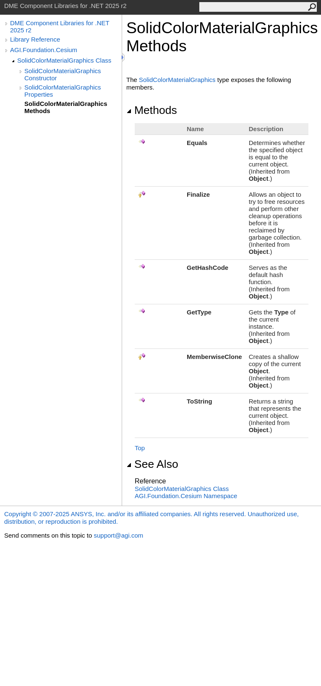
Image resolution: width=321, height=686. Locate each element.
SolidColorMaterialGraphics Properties (62, 91)
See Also (152, 464)
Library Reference (35, 39)
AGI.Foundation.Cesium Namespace (186, 495)
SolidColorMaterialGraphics (177, 79)
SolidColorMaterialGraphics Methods (65, 107)
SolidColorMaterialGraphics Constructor (62, 74)
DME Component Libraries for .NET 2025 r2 (59, 26)
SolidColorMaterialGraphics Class (64, 60)
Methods (151, 110)
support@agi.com (118, 535)
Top (140, 447)
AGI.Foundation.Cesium (43, 49)
